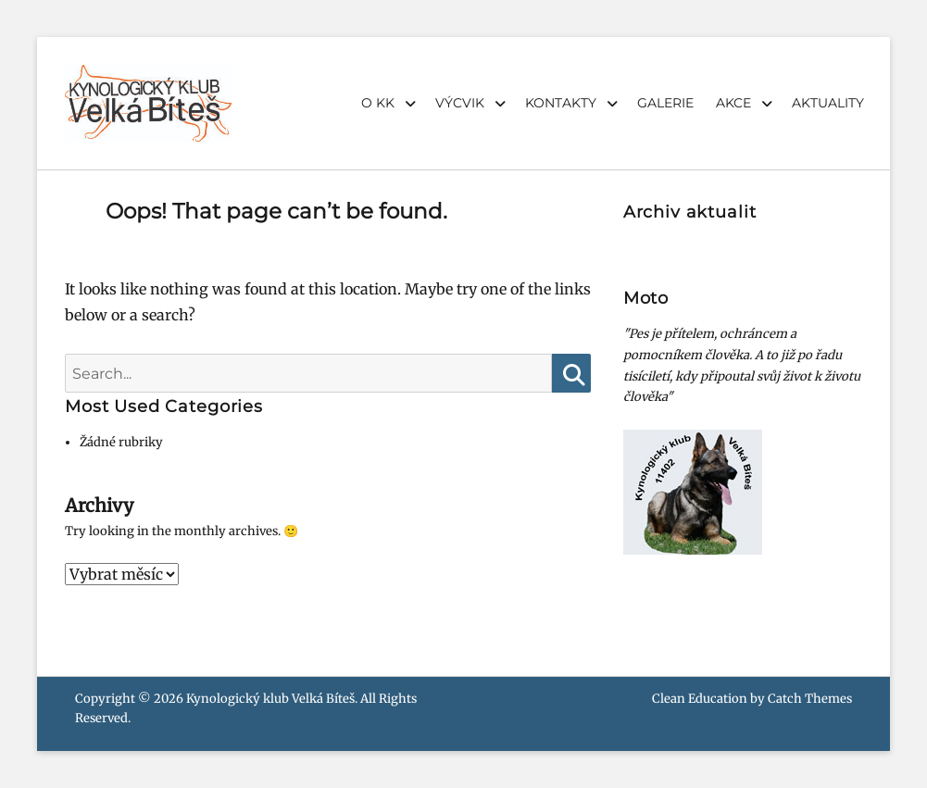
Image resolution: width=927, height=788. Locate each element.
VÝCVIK (459, 102)
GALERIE (665, 102)
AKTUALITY (828, 102)
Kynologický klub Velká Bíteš (270, 699)
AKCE (733, 102)
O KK (378, 102)
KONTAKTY (560, 102)
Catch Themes (810, 699)
